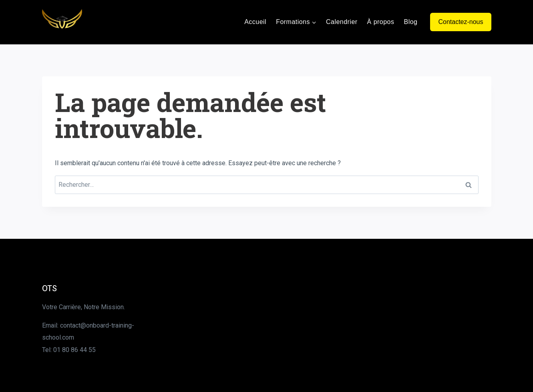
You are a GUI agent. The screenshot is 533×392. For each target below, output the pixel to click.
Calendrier (342, 21)
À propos (380, 21)
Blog (410, 21)
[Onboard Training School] (62, 22)
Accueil (255, 21)
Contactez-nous (460, 21)
